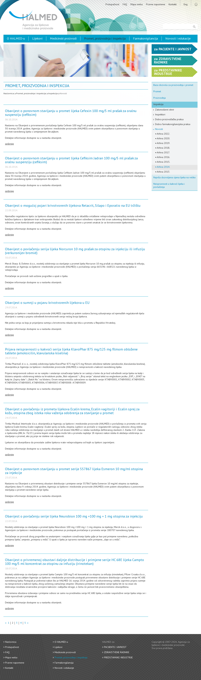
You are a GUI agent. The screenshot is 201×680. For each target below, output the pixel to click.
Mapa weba (136, 4)
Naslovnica (8, 93)
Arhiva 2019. (163, 143)
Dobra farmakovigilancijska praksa (172, 124)
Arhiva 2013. (163, 171)
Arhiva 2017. (163, 152)
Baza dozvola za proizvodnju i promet (173, 85)
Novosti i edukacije (178, 38)
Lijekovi (37, 38)
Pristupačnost (112, 4)
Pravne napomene (155, 4)
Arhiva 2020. (163, 138)
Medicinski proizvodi (63, 38)
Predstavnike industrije (118, 657)
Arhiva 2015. (163, 161)
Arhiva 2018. (163, 147)
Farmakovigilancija (145, 38)
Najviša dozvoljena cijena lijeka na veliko (174, 177)
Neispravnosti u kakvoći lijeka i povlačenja (169, 185)
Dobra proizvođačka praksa (169, 119)
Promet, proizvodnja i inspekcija (105, 38)
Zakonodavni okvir (164, 109)
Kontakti (173, 4)
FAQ (125, 4)
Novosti (63, 93)
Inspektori (160, 114)
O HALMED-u (16, 38)
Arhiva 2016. (163, 157)
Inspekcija (53, 93)
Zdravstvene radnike (116, 652)
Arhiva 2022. (163, 133)
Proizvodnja (159, 97)
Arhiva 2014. (163, 166)
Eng (185, 4)
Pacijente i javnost (115, 647)
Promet (157, 91)
